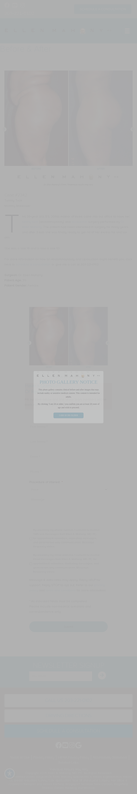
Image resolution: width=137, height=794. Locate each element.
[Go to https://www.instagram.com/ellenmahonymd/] (22, 5)
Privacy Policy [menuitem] (43, 757)
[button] (4, 129)
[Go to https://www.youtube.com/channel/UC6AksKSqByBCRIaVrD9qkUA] (14, 5)
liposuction (79, 222)
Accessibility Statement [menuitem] (110, 757)
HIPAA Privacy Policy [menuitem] (73, 757)
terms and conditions (61, 590)
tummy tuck (30, 222)
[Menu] (126, 30)
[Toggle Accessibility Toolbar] (9, 773)
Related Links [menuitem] (68, 762)
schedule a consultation (33, 264)
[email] (60, 676)
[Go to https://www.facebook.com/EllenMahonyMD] (7, 5)
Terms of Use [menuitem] (20, 757)
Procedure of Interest (46, 482)
